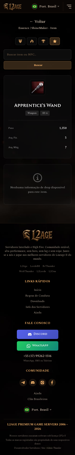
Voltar (37, 22)
